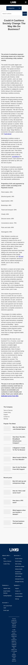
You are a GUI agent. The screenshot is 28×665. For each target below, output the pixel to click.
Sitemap (6, 418)
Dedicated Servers (19, 579)
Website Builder (18, 569)
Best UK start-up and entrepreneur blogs (19, 482)
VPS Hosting (18, 576)
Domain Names (18, 558)
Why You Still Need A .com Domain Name (19, 428)
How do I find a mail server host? (19, 492)
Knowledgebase (19, 596)
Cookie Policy (7, 412)
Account (5, 603)
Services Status (18, 593)
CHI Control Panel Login (7, 606)
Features (5, 585)
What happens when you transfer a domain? (19, 512)
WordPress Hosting (19, 566)
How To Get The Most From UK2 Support (19, 468)
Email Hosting (18, 561)
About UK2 (6, 555)
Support (6, 414)
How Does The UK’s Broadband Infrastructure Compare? (19, 439)
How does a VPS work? (18, 501)
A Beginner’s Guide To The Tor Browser (19, 449)
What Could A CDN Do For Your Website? (20, 458)
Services (17, 555)
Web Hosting (18, 563)
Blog (4, 558)
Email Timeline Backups (6, 592)
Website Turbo (6, 588)
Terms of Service (8, 410)
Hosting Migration (7, 595)
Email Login (6, 610)
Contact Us (6, 416)
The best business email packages (18, 522)
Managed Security (19, 581)
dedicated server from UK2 (9, 396)
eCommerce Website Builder (18, 572)
